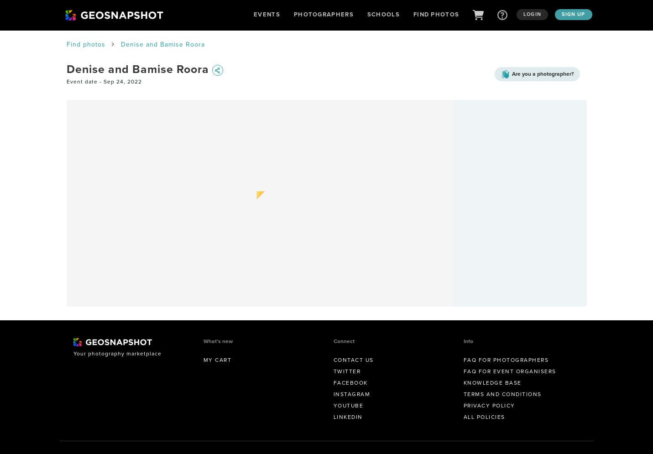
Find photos (86, 44)
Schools (383, 14)
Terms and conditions (503, 394)
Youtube (349, 406)
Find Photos (436, 14)
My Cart (218, 360)
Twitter (347, 371)
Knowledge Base (493, 383)
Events (267, 14)
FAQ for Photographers (506, 360)
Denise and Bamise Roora (163, 44)
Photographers (324, 14)
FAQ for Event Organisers (510, 371)
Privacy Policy (489, 406)
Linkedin (348, 417)
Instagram (352, 394)
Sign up (573, 14)
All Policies (484, 417)
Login (532, 14)
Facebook (351, 383)
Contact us (354, 360)
